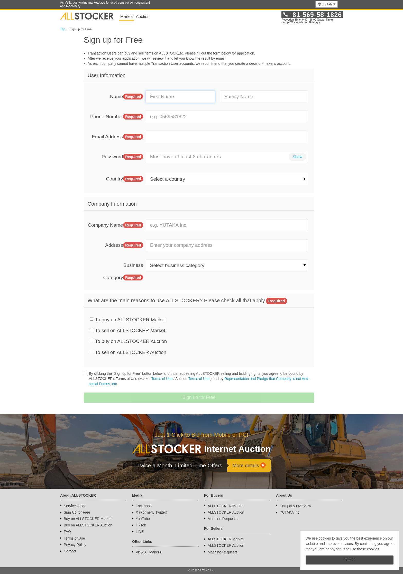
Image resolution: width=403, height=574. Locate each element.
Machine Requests (222, 519)
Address (124, 245)
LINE (140, 532)
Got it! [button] (349, 560)
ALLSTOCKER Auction (226, 512)
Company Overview (295, 506)
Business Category (123, 271)
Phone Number (116, 117)
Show (298, 156)
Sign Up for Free (77, 512)
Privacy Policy (75, 545)
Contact (70, 551)
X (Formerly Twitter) (151, 512)
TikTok (141, 525)
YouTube (143, 519)
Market (126, 16)
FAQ (67, 532)
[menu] (326, 4)
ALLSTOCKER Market (225, 506)
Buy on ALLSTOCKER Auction (88, 525)
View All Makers (148, 552)
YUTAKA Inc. (290, 512)
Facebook (143, 506)
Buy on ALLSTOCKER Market (88, 519)
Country (124, 179)
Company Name (115, 225)
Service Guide (75, 506)
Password (122, 157)
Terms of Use (161, 379)
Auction (143, 16)
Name (126, 97)
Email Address (117, 137)
